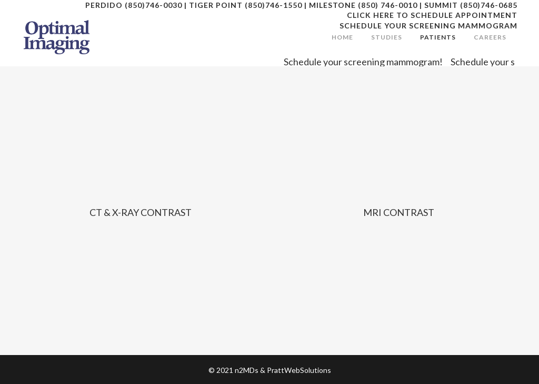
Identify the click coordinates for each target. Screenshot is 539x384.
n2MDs (246, 370)
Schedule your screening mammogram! (367, 61)
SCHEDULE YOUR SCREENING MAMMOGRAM (428, 25)
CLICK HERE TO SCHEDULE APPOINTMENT (432, 15)
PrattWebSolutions (299, 370)
